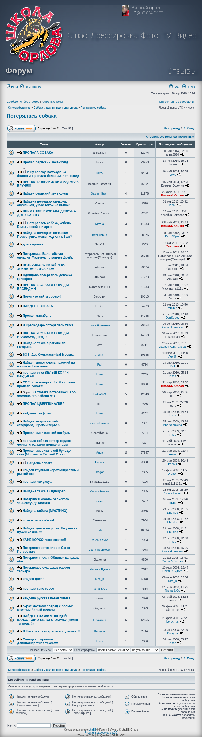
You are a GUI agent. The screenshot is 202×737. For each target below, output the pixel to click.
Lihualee (172, 512)
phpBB (92, 729)
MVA (99, 173)
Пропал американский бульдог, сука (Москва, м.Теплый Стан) (45, 452)
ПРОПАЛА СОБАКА (38, 152)
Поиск (188, 86)
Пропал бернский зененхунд (45, 162)
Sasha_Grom (99, 193)
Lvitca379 (99, 394)
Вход (12, 86)
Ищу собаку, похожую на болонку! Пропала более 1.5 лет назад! (48, 174)
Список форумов (19, 107)
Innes (99, 374)
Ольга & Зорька (172, 561)
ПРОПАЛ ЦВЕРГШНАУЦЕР (43, 404)
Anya (99, 452)
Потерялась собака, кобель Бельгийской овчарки (44, 225)
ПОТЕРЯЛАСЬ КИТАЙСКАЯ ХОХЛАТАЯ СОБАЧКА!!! (41, 267)
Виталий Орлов (172, 195)
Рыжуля (99, 631)
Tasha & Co (99, 588)
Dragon (99, 472)
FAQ (174, 86)
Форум (18, 70)
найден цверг (33, 579)
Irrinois (99, 462)
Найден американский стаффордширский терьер (38, 423)
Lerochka (172, 621)
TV (166, 35)
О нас (77, 35)
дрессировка (33, 244)
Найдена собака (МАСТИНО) (45, 511)
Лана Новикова (99, 325)
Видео (186, 35)
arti (100, 530)
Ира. (172, 205)
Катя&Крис (99, 234)
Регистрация (30, 86)
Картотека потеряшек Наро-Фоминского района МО (46, 394)
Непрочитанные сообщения (176, 101)
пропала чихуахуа (37, 482)
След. (191, 128)
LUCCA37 (99, 619)
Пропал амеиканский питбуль (46, 433)
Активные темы (52, 101)
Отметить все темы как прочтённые (170, 136)
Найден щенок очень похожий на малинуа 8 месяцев (46, 364)
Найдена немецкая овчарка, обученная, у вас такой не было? (43, 203)
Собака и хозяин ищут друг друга (56, 107)
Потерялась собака (93, 107)
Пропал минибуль (37, 316)
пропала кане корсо (38, 589)
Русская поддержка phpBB (100, 732)
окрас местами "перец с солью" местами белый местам (45, 608)
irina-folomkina (99, 423)
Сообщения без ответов (23, 101)
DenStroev (172, 317)
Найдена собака (40, 463)
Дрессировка (114, 35)
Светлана (173, 246)
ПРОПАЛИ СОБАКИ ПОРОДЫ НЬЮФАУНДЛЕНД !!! (43, 335)
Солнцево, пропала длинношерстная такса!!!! (37, 641)
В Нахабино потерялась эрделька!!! (51, 631)
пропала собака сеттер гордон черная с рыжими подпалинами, (44, 442)
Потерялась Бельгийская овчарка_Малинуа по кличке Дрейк (45, 255)
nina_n (99, 579)
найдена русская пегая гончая (47, 598)
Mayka (99, 223)
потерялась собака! (38, 520)
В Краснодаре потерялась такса (48, 325)
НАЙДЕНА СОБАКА (38, 306)
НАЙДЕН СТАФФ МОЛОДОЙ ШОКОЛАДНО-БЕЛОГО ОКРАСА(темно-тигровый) (48, 619)
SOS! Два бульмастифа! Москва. (49, 354)
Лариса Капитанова (172, 346)
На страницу (172, 128)
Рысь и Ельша (99, 491)
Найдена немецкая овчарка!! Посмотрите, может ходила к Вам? (44, 235)
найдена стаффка (37, 413)
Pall (99, 364)
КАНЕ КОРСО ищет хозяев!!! (45, 540)
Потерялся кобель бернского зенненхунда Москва (43, 501)
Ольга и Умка (100, 539)
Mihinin (172, 308)
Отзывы (182, 71)
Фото (149, 35)
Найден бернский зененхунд (45, 193)
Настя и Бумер (100, 569)
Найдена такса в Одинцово (44, 491)
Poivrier (99, 501)
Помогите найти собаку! (42, 296)
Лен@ (99, 354)
